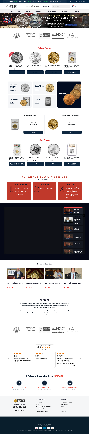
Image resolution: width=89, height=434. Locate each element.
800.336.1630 (19, 406)
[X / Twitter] (18, 410)
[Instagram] (23, 410)
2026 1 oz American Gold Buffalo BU (70, 115)
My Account (39, 402)
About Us (63, 406)
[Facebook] (16, 410)
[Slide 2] (44, 27)
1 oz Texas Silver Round (33, 157)
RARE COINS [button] (39, 11)
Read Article (11, 288)
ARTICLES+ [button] (77, 11)
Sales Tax (63, 411)
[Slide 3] (47, 27)
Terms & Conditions (41, 409)
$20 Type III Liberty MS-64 (30, 115)
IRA (12, 11)
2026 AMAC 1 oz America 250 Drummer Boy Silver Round (15, 66)
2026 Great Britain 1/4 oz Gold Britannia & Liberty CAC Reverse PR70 (16, 158)
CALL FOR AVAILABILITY (72, 72)
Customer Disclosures (42, 411)
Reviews (63, 409)
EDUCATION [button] (65, 11)
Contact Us (39, 404)
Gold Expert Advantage (67, 402)
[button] (72, 6)
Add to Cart (17, 72)
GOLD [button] (19, 11)
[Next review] (80, 358)
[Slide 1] (42, 27)
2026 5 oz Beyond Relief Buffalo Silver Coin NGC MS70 (71, 158)
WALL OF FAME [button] (52, 11)
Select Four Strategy (66, 404)
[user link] (75, 6)
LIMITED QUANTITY (17, 164)
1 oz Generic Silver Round (51, 157)
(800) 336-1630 (81, 1)
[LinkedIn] (21, 410)
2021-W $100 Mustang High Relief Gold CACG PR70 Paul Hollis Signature (71, 66)
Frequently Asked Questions (43, 406)
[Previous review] (8, 358)
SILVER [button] (28, 11)
